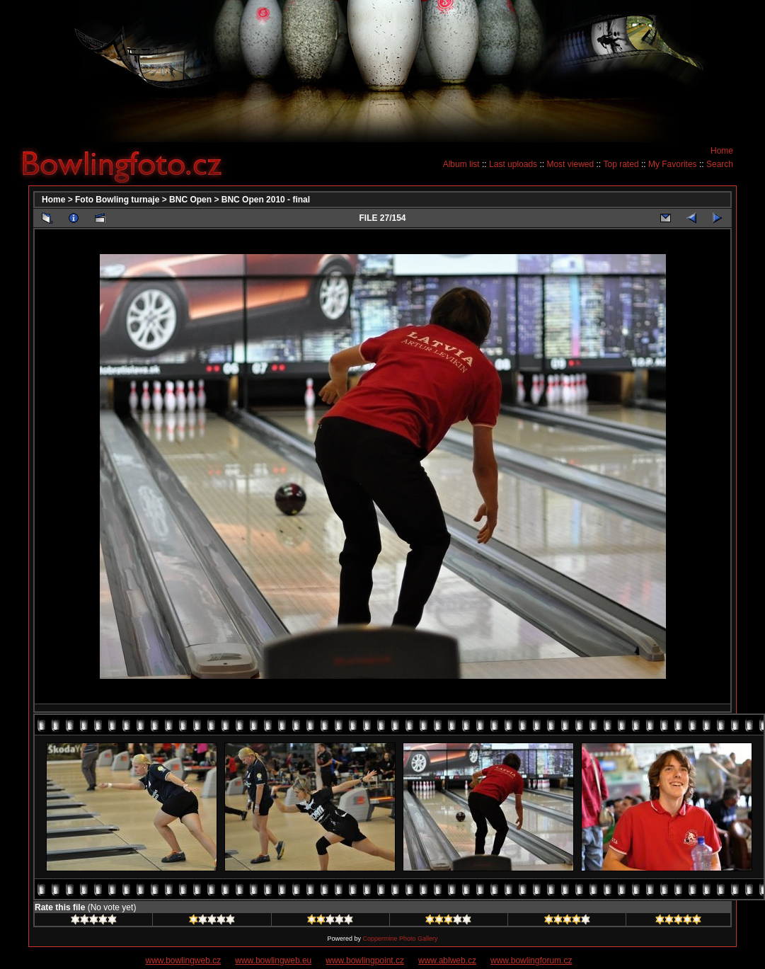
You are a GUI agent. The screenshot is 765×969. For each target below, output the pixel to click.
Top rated (621, 164)
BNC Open (190, 200)
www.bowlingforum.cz (531, 960)
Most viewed (570, 164)
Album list (461, 164)
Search (719, 164)
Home (722, 151)
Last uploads (513, 164)
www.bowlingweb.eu (273, 960)
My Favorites (672, 164)
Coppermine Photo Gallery (399, 938)
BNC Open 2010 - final (266, 200)
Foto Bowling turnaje (117, 200)
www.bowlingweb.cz (184, 960)
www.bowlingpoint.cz (365, 960)
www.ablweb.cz (447, 960)
